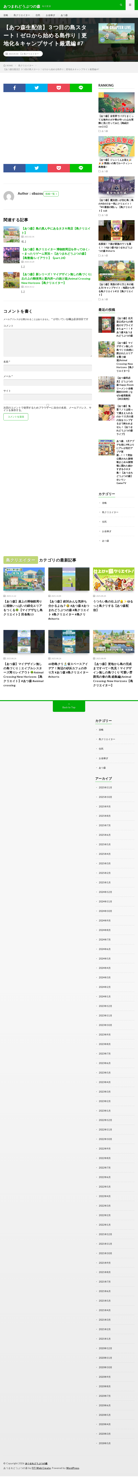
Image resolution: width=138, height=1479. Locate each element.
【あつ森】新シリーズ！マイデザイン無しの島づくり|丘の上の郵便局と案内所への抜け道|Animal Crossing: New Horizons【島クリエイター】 (56, 284)
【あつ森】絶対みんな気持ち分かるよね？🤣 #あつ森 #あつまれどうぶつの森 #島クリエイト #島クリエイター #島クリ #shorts (68, 616)
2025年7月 (105, 839)
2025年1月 (105, 895)
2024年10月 (105, 923)
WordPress (74, 1470)
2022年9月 (105, 1156)
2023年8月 (105, 1054)
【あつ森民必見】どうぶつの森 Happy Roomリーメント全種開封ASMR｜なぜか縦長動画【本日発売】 (125, 394)
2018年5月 (105, 1446)
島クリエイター (23, 17)
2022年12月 (105, 1128)
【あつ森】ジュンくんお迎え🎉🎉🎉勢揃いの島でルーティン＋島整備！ (115, 169)
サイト (7, 396)
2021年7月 (105, 1287)
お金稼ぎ (53, 17)
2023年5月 (105, 1082)
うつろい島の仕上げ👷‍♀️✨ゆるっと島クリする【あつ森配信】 (113, 611)
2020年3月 (105, 1437)
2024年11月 (105, 914)
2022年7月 (105, 1175)
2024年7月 (105, 951)
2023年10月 (105, 1035)
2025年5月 (105, 858)
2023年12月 (105, 1016)
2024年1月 (105, 1007)
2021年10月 (105, 1259)
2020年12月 (105, 1353)
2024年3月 (105, 988)
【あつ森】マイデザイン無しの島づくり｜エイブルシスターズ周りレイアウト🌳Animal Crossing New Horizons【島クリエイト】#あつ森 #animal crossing (23, 684)
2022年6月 (105, 1184)
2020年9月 (105, 1381)
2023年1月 (105, 1119)
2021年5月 (105, 1306)
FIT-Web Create (41, 1470)
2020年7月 (105, 1399)
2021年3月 (105, 1325)
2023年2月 (105, 1110)
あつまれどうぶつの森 (37, 1466)
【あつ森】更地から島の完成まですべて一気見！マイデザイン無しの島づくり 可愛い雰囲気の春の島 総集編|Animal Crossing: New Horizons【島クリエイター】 (113, 686)
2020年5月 (105, 1418)
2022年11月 (105, 1138)
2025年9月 (105, 820)
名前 (6, 367)
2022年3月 (105, 1212)
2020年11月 (105, 1362)
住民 (39, 17)
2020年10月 (105, 1371)
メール (8, 382)
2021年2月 (105, 1334)
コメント (8, 331)
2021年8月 (105, 1278)
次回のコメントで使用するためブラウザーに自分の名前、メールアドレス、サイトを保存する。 (47, 414)
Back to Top (69, 722)
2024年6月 (105, 960)
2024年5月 (105, 970)
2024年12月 (105, 904)
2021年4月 (105, 1315)
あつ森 (67, 17)
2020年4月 (105, 1427)
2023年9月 (105, 1044)
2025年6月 (105, 848)
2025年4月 (105, 867)
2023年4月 (105, 1091)
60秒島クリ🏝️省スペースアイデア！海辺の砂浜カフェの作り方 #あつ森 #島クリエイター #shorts (68, 679)
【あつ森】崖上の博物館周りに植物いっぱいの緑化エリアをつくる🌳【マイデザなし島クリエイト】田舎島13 (23, 616)
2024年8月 (105, 942)
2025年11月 (105, 802)
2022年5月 (105, 1194)
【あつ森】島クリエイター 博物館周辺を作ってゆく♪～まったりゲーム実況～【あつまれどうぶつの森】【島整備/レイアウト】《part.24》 (55, 259)
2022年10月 (105, 1147)
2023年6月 (105, 1072)
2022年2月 (105, 1222)
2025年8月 (105, 830)
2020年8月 (105, 1390)
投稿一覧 (50, 199)
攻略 (5, 17)
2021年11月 (105, 1250)
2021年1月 (105, 1343)
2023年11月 (105, 1026)
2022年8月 (105, 1166)
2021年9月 (105, 1269)
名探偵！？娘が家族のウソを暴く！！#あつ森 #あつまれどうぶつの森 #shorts (115, 253)
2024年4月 (105, 979)
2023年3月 (105, 1100)
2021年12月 (105, 1240)
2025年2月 (105, 886)
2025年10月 (105, 811)
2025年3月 (105, 876)
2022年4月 (105, 1203)
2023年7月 (105, 1063)
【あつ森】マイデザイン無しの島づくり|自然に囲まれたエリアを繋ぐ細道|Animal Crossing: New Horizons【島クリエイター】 (125, 362)
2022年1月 (105, 1231)
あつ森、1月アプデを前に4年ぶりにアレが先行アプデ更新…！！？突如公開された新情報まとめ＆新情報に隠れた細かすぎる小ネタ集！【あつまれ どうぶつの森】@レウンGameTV (125, 467)
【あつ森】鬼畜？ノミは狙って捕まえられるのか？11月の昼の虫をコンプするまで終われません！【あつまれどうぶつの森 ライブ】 (124, 425)
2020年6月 (105, 1409)
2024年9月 (105, 932)
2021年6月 (105, 1297)
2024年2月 (105, 998)
